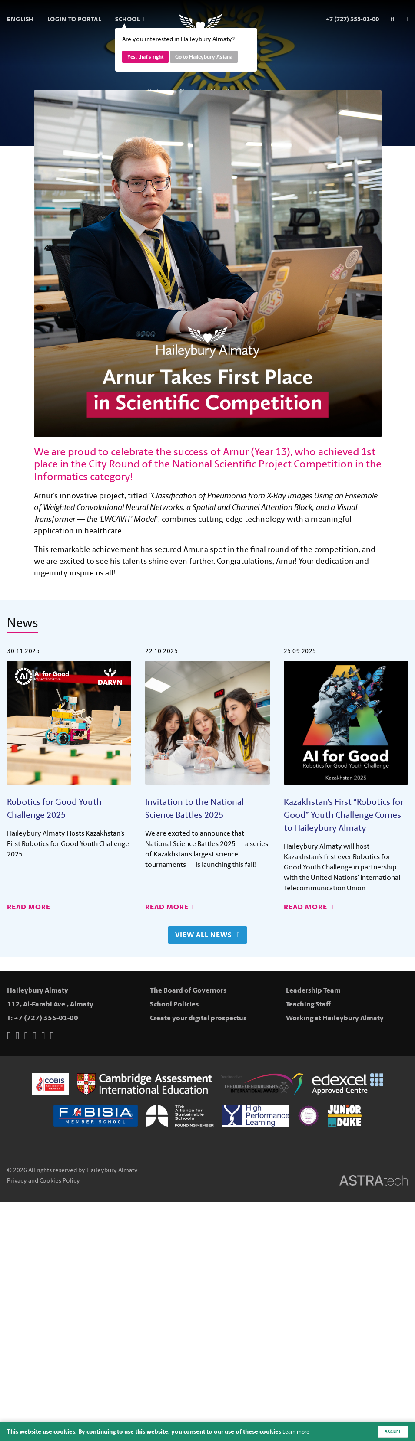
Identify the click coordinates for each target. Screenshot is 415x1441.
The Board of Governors (188, 990)
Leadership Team (313, 990)
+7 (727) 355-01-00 (46, 1018)
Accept (391, 1431)
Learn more (298, 1431)
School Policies (174, 1004)
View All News (207, 935)
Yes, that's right (145, 57)
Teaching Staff (308, 1004)
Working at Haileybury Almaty (335, 1018)
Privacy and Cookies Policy (43, 1177)
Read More (32, 907)
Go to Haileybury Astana (203, 57)
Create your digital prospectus (198, 1018)
